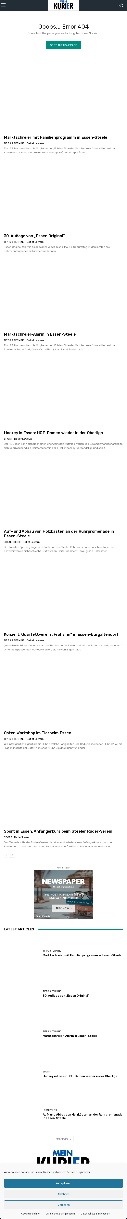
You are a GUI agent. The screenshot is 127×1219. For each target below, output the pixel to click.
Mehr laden (63, 1139)
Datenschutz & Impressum (60, 1213)
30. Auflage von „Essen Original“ (34, 236)
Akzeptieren (63, 1183)
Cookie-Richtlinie (30, 1213)
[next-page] (12, 855)
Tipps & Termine (14, 143)
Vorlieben (63, 1205)
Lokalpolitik (12, 542)
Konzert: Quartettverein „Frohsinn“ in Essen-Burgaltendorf (61, 634)
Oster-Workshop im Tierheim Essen (37, 733)
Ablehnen (63, 1194)
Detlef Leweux (35, 143)
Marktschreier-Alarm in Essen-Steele (40, 334)
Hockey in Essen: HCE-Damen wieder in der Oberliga (53, 432)
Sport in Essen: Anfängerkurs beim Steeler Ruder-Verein (58, 831)
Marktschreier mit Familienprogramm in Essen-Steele (55, 137)
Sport (8, 438)
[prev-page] (6, 855)
